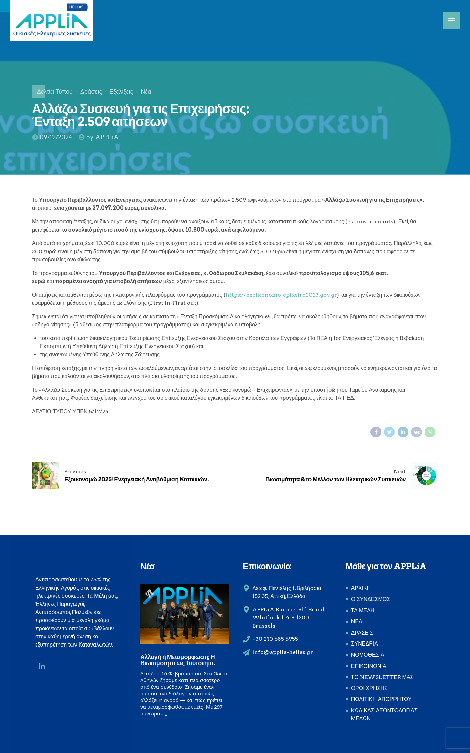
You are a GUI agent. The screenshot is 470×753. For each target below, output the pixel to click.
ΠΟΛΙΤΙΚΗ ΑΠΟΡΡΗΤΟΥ (381, 699)
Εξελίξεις (121, 91)
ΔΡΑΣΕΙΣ (362, 633)
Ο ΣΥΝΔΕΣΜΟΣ (370, 599)
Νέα (146, 91)
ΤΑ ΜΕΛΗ (363, 610)
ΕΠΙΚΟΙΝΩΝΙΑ (368, 666)
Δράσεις (91, 91)
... (169, 713)
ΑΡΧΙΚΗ (361, 588)
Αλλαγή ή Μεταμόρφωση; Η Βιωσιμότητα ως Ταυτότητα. (177, 660)
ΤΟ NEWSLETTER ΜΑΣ (382, 677)
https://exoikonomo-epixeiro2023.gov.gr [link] (281, 295)
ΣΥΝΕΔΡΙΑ (364, 643)
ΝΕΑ (356, 621)
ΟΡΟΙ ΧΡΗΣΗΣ (369, 688)
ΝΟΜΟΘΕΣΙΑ (367, 655)
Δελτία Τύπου (55, 91)
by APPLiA (102, 137)
